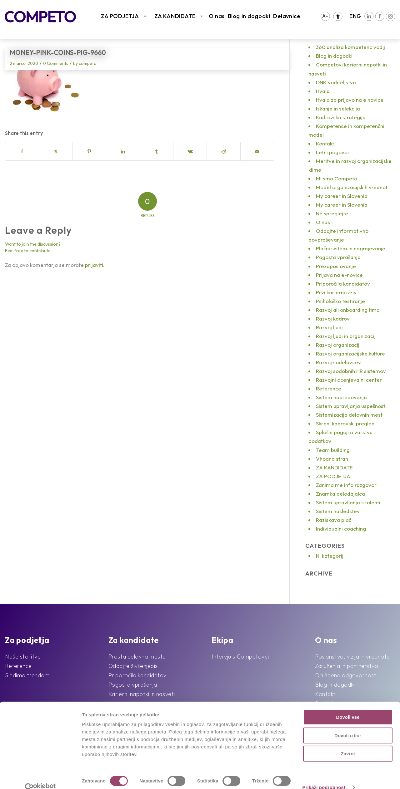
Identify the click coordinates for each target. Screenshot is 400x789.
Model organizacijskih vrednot (352, 187)
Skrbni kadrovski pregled (345, 423)
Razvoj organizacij (337, 344)
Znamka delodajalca (340, 493)
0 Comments (55, 63)
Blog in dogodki (249, 16)
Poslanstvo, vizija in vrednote (352, 656)
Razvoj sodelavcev (338, 362)
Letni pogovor (333, 152)
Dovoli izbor (347, 725)
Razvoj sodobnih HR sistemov (351, 371)
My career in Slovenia (342, 196)
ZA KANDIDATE (175, 16)
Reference (328, 388)
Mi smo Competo (336, 178)
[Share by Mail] (257, 151)
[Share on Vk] (190, 151)
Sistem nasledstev (338, 511)
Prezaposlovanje (336, 266)
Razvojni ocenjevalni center (349, 379)
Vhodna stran (332, 458)
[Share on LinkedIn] (122, 151)
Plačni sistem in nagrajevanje (350, 248)
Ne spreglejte (332, 213)
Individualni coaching (341, 528)
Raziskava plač (333, 520)
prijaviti (94, 265)
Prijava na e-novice (339, 275)
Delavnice (286, 16)
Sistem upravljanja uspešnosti (351, 406)
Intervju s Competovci (240, 656)
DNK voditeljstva (336, 82)
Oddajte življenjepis (133, 665)
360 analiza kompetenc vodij (350, 47)
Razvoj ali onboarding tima (348, 309)
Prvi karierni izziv (336, 292)
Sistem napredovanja (341, 397)
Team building (333, 450)
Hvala (323, 91)
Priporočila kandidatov (343, 283)
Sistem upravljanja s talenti (348, 502)
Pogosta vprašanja (338, 257)
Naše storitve (23, 656)
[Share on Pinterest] (89, 151)
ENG (355, 16)
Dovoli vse (347, 706)
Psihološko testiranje (340, 301)
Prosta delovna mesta (137, 656)
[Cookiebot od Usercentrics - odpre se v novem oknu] (40, 777)
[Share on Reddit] (223, 151)
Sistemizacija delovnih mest (349, 414)
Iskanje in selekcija (338, 108)
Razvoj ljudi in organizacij (346, 336)
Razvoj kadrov (333, 318)
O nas (217, 16)
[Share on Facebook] (22, 151)
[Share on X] (55, 151)
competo (88, 63)
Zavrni (348, 743)
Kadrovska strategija (341, 117)
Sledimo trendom (27, 675)
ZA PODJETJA (120, 16)
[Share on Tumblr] (156, 151)
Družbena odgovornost (345, 675)
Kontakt (325, 143)
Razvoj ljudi (329, 327)
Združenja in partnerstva (346, 665)
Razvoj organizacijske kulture (350, 353)
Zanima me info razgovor (346, 485)
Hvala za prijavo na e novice (349, 99)
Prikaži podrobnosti (324, 776)
